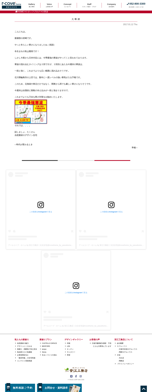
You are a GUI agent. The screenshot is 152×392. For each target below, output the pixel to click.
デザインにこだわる (24, 346)
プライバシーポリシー (125, 364)
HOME (21, 12)
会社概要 (120, 343)
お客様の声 (94, 339)
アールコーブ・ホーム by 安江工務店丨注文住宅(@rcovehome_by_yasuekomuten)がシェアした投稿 (48, 245)
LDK (68, 346)
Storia (44, 352)
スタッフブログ (33, 12)
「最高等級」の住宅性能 (26, 358)
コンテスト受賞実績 (24, 361)
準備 (134, 147)
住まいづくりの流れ (49, 355)
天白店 (121, 358)
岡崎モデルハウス (125, 352)
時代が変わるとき (24, 144)
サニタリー (71, 352)
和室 (68, 355)
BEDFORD (46, 346)
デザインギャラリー (73, 339)
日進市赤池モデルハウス (128, 349)
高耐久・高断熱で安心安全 (27, 349)
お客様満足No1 (22, 355)
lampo (44, 349)
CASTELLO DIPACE (49, 343)
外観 (68, 343)
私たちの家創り (22, 339)
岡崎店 (121, 361)
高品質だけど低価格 (24, 352)
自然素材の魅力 (23, 343)
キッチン (70, 349)
